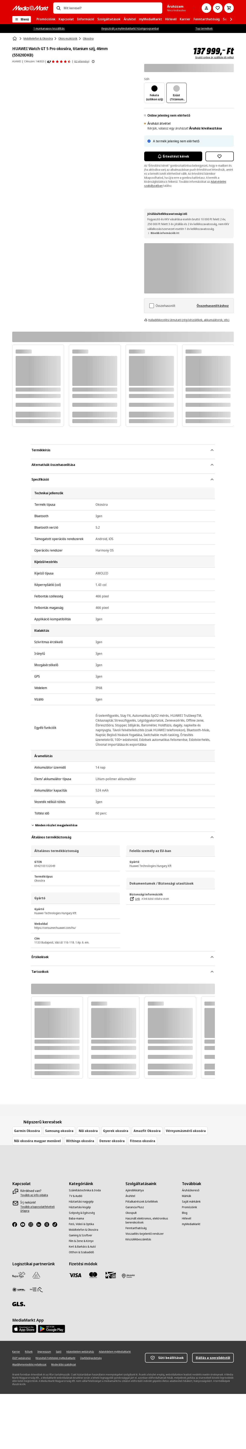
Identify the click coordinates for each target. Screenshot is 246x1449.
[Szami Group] (36, 1275)
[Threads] (48, 1224)
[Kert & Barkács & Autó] (82, 1247)
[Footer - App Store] (24, 1329)
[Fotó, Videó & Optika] (81, 1224)
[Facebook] (16, 1224)
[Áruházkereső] (190, 1190)
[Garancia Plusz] (135, 1207)
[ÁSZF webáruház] (21, 1358)
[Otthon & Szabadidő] (81, 1252)
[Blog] (184, 1213)
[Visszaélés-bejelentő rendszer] (145, 1234)
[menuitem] (46, 19)
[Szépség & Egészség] (82, 1213)
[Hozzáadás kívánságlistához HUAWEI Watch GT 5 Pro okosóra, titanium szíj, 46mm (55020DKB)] (219, 156)
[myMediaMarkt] (191, 1224)
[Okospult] (131, 1213)
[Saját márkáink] (191, 1202)
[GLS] (18, 1304)
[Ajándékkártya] (135, 1190)
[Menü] (21, 19)
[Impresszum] (44, 1351)
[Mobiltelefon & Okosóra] (83, 1230)
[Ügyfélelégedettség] (91, 1358)
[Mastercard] (93, 1275)
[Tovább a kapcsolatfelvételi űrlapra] (41, 1209)
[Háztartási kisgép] (80, 1207)
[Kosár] (229, 8)
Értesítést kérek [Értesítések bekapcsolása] (173, 156)
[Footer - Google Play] (51, 1329)
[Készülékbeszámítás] (138, 1239)
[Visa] (75, 1275)
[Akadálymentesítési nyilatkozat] (29, 1364)
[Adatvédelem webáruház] (80, 1351)
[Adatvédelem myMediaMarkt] (115, 1351)
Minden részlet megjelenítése (54, 825)
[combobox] (111, 8)
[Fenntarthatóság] (136, 1228)
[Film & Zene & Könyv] (81, 1241)
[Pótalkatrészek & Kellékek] (142, 1202)
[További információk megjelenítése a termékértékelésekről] (93, 61)
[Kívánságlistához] (218, 8)
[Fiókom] (206, 8)
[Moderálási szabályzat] (63, 1364)
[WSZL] (18, 1289)
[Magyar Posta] (18, 1275)
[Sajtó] (58, 1351)
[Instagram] (32, 1224)
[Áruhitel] (130, 1196)
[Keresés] (58, 8)
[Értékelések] (59, 61)
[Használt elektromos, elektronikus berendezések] (151, 1220)
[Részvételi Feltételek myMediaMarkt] (55, 1358)
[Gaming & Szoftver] (80, 1235)
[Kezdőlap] (15, 38)
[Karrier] (16, 1351)
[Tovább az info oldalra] (34, 1195)
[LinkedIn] (40, 1224)
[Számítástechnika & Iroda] (85, 1190)
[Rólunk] (29, 1351)
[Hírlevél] (186, 1218)
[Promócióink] (189, 1207)
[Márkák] (186, 1196)
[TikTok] (56, 1224)
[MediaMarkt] (30, 8)
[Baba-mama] (76, 1218)
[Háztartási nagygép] (81, 1202)
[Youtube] (24, 1224)
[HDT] (36, 1289)
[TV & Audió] (75, 1196)
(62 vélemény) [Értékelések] (81, 61)
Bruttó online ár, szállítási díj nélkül (214, 57)
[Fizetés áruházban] (128, 1276)
